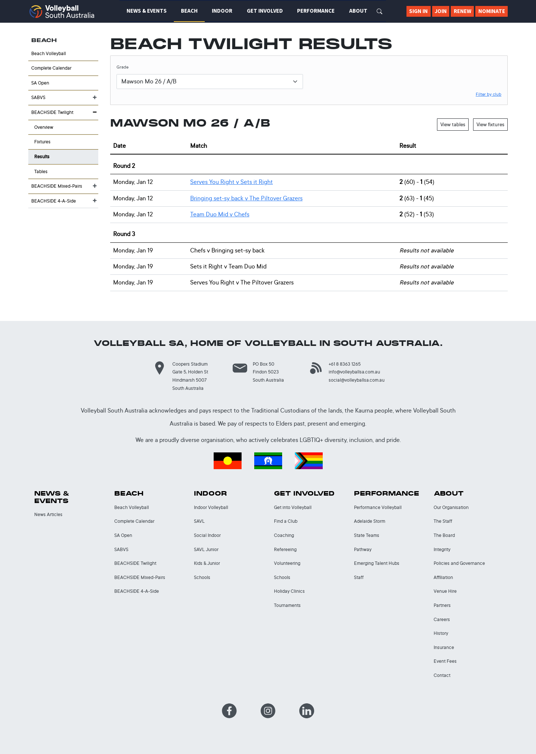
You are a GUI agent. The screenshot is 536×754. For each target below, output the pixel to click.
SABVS (38, 97)
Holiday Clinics (289, 591)
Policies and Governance (459, 563)
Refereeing (285, 549)
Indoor (210, 493)
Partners (442, 605)
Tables (41, 171)
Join (441, 11)
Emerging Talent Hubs (376, 563)
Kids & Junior (207, 563)
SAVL (199, 521)
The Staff (443, 521)
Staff (359, 577)
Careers (442, 619)
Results (42, 156)
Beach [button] (189, 11)
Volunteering (287, 563)
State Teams (366, 535)
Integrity (442, 549)
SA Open (40, 83)
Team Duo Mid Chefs (219, 214)
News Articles (48, 514)
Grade (122, 67)
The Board (444, 535)
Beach (128, 493)
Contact (442, 675)
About (449, 493)
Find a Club (285, 521)
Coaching (284, 535)
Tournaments (287, 605)
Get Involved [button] (265, 11)
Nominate (491, 11)
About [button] (358, 11)
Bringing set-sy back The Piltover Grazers (246, 198)
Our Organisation (451, 507)
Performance (386, 493)
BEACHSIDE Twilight (52, 112)
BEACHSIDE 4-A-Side (53, 201)
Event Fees (445, 661)
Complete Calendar (51, 68)
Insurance (444, 647)
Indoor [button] (222, 11)
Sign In (418, 11)
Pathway (362, 549)
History (441, 633)
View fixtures (490, 124)
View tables (452, 124)
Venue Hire (445, 591)
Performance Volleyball (378, 507)
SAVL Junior (206, 549)
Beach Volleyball (48, 53)
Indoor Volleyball (211, 507)
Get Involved (304, 493)
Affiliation (443, 577)
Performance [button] (316, 11)
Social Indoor (207, 535)
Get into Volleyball (293, 507)
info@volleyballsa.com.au (354, 372)
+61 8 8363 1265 (345, 364)
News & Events (52, 497)
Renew (462, 11)
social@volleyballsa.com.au (357, 380)
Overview (43, 127)
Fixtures (42, 142)
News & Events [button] (147, 11)
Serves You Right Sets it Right (231, 182)
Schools (202, 577)
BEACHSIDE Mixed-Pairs (56, 186)
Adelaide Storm (369, 521)
